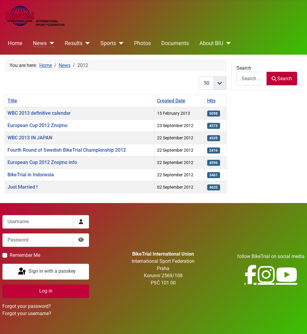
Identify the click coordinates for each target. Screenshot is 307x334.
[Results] (86, 43)
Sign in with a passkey (46, 271)
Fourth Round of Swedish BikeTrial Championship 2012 (66, 150)
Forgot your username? (26, 313)
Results (73, 43)
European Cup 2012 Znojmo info (42, 162)
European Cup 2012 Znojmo (37, 125)
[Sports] (120, 43)
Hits (211, 101)
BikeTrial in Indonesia (30, 175)
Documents (175, 43)
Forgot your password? (26, 306)
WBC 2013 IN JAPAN (29, 138)
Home (15, 43)
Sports (108, 43)
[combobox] (252, 78)
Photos (142, 43)
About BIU (211, 43)
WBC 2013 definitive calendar (39, 113)
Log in (45, 291)
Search (244, 68)
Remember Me (25, 255)
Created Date (171, 101)
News (40, 43)
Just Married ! (22, 187)
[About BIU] (227, 43)
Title (12, 101)
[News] (50, 43)
